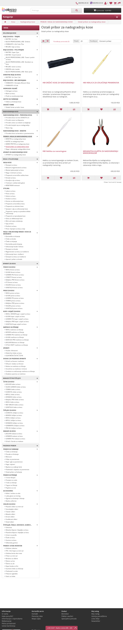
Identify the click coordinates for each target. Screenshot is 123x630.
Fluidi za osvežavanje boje (14, 96)
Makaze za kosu (20, 431)
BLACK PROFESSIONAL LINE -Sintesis (18, 42)
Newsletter (95, 621)
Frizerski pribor (20, 446)
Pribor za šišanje (20, 475)
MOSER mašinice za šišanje (15, 332)
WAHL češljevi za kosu (13, 418)
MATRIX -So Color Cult (13, 77)
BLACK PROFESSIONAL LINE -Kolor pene (19, 72)
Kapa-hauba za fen (12, 566)
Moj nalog (95, 614)
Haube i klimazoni (12, 351)
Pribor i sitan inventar (20, 546)
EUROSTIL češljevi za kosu (14, 413)
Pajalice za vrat (11, 488)
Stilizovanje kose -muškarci (15, 254)
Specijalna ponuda (69, 618)
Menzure (9, 457)
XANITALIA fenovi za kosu (14, 288)
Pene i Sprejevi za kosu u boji (15, 229)
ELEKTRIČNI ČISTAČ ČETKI (14, 356)
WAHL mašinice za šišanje (14, 330)
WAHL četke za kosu (12, 402)
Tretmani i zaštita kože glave (15, 183)
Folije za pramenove (12, 459)
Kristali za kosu (11, 178)
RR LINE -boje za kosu (13, 47)
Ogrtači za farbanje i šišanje (15, 498)
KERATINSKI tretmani (13, 185)
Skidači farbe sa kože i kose (15, 107)
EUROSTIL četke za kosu (14, 392)
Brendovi (65, 614)
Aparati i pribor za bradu (14, 259)
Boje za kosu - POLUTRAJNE (20, 50)
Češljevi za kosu (20, 410)
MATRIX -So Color (11, 39)
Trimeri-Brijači (10, 478)
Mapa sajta (36, 618)
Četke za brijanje (11, 241)
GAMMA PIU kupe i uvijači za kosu (17, 319)
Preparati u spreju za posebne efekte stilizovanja (18, 212)
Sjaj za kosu (10, 224)
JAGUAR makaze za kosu (14, 434)
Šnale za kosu (10, 538)
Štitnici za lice (10, 561)
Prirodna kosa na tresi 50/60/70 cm (17, 118)
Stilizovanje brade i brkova (14, 247)
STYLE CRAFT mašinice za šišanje (17, 345)
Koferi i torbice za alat (13, 493)
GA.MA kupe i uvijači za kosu (15, 316)
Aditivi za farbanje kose (13, 102)
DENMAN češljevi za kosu (14, 423)
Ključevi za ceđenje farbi (14, 467)
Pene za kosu (10, 194)
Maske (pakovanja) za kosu (15, 170)
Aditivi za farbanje (20, 99)
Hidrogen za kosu (11, 91)
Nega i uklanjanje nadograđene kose (18, 149)
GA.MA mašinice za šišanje (15, 337)
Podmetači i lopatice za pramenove (17, 469)
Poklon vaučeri (67, 616)
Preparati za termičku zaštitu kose (17, 175)
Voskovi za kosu (11, 199)
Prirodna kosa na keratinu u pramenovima (20, 133)
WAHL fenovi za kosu (13, 270)
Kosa (13, 22)
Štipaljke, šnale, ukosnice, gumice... (20, 525)
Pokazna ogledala (12, 574)
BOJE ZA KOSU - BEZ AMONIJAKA (20, 80)
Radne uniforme (11, 501)
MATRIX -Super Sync (12, 52)
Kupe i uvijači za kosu (20, 311)
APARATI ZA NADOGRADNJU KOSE (20, 152)
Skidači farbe (20, 105)
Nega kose (20, 163)
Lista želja (95, 618)
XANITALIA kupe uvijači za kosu (16, 324)
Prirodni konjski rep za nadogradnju (17, 125)
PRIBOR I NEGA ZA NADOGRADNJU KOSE (56, 22)
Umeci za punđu (11, 535)
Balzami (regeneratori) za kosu (16, 168)
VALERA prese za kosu (13, 306)
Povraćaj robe (37, 616)
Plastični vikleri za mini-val (14, 507)
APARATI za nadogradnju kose (16, 155)
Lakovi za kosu (10, 191)
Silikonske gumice (12, 543)
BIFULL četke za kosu (13, 394)
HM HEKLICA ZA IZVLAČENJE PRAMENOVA (101, 82)
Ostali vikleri (10, 522)
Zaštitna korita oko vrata (14, 553)
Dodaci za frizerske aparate (20, 359)
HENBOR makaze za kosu (14, 436)
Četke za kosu (20, 382)
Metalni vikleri (10, 514)
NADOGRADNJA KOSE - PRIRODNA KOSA (20, 115)
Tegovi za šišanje (11, 485)
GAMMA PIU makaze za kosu (15, 439)
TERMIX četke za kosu (13, 389)
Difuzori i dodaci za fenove (14, 364)
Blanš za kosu (10, 93)
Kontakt (35, 614)
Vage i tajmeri (10, 464)
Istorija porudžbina (99, 616)
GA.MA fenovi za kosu (13, 272)
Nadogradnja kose (27, 22)
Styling (20, 188)
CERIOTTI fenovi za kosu (14, 277)
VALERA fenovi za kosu (13, 285)
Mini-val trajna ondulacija (14, 221)
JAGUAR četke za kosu (13, 384)
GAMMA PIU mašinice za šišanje (16, 335)
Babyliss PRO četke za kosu (15, 400)
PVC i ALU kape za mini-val (14, 551)
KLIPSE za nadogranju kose (15, 141)
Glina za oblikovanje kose (14, 219)
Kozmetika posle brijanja (14, 244)
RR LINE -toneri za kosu (13, 67)
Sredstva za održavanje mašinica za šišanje (20, 371)
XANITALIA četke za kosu (14, 407)
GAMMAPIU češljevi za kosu (15, 426)
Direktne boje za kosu (20, 75)
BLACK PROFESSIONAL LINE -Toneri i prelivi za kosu (20, 58)
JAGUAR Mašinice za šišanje (15, 342)
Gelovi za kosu (10, 196)
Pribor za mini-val (11, 556)
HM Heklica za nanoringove (54, 151)
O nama (5, 614)
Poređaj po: (93, 41)
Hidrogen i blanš (20, 88)
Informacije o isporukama (12, 618)
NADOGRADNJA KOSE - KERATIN (20, 131)
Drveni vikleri (10, 517)
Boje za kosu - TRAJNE (20, 37)
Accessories (20, 491)
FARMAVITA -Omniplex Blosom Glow (18, 83)
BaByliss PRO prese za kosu (15, 303)
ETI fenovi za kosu (12, 282)
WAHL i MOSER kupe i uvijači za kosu (18, 314)
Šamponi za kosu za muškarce (16, 257)
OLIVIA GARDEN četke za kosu (16, 387)
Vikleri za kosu (20, 504)
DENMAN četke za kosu (14, 397)
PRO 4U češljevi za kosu (14, 428)
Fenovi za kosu (20, 267)
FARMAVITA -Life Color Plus (15, 44)
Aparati (20, 348)
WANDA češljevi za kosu (14, 415)
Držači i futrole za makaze (14, 441)
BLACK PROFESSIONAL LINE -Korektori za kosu (19, 63)
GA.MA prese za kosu (13, 296)
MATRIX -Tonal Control (13, 55)
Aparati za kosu (20, 264)
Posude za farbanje (12, 454)
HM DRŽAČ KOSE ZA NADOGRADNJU (58, 82)
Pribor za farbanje (20, 449)
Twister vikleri (10, 512)
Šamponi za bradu (12, 249)
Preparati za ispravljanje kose (15, 216)
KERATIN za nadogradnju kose (16, 139)
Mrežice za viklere (12, 558)
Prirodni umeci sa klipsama (15, 120)
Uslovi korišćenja (8, 626)
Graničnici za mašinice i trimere (16, 369)
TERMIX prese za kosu (13, 301)
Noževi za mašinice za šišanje (16, 366)
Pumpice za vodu (11, 480)
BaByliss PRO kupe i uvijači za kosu (17, 321)
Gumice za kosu (11, 540)
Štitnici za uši (10, 564)
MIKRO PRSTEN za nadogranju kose (17, 144)
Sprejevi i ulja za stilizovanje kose (17, 209)
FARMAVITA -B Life (12, 85)
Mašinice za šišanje (20, 327)
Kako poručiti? (7, 616)
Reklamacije (6, 621)
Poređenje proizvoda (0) (61, 41)
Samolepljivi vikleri (12, 509)
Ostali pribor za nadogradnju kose (91, 22)
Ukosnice (9, 527)
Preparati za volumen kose (15, 206)
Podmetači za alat (12, 571)
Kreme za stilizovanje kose (14, 201)
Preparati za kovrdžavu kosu (15, 204)
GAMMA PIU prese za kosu (15, 298)
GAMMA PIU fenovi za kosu (15, 275)
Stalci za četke (10, 576)
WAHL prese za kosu (12, 293)
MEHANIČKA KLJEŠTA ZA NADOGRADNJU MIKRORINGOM (100, 152)
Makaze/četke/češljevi (20, 378)
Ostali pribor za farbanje (14, 472)
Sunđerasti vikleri (11, 519)
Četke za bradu (11, 239)
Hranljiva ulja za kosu (13, 180)
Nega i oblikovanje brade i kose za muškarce (20, 233)
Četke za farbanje (12, 452)
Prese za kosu (20, 291)
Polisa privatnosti (9, 623)
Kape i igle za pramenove (14, 462)
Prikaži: (76, 41)
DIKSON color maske (13, 69)
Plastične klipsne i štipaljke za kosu (17, 532)
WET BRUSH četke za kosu (14, 405)
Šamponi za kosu (11, 165)
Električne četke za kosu (14, 353)
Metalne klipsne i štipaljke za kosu (17, 530)
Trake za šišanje (11, 483)
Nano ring (9, 128)
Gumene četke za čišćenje (14, 569)
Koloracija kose (20, 33)
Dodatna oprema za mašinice (15, 374)
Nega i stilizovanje (20, 159)
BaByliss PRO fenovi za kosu (15, 280)
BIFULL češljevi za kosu (13, 420)
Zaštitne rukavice (11, 548)
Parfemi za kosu (11, 226)
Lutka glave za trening (13, 496)
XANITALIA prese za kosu (14, 308)
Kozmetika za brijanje (13, 236)
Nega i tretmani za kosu (14, 173)
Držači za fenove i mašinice (15, 361)
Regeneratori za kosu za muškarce (17, 252)
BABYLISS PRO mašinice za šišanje (17, 340)
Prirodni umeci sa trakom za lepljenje (18, 123)
